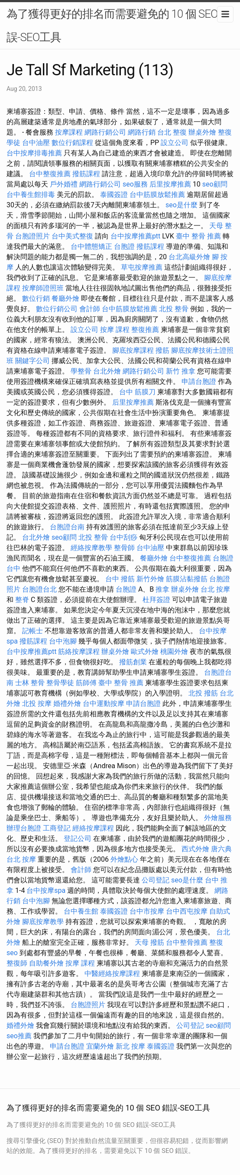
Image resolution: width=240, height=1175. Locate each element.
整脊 (22, 600)
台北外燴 (107, 371)
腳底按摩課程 (133, 350)
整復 (216, 942)
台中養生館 (81, 911)
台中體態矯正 (91, 246)
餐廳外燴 (65, 298)
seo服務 (135, 184)
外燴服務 (218, 818)
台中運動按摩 (103, 703)
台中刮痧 (123, 537)
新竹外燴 (150, 579)
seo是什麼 (181, 205)
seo (12, 953)
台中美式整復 (72, 236)
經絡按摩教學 (91, 548)
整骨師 (124, 548)
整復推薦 (145, 329)
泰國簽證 (114, 194)
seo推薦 (19, 1036)
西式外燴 (195, 849)
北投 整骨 (173, 309)
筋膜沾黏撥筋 (187, 579)
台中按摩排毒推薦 (34, 153)
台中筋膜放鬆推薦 (157, 194)
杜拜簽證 (156, 600)
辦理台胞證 (23, 828)
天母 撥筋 (149, 942)
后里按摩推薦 (170, 184)
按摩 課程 (115, 329)
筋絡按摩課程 (79, 651)
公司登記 (155, 880)
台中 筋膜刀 (137, 392)
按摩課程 (69, 132)
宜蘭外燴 (100, 1046)
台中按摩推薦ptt (135, 236)
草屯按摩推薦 (141, 267)
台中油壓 (36, 142)
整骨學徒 (60, 683)
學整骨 (81, 371)
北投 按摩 (37, 703)
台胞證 (124, 246)
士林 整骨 (30, 683)
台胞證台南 (67, 527)
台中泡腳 (63, 641)
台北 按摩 (215, 589)
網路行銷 (142, 132)
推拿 (162, 589)
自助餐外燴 (46, 963)
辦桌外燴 (202, 132)
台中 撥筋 (120, 579)
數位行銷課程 (72, 142)
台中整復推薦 (50, 174)
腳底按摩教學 (43, 921)
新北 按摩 (130, 1046)
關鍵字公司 (32, 361)
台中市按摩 (147, 911)
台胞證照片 (32, 236)
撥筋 (162, 350)
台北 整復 (172, 132)
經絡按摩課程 (93, 828)
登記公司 (77, 838)
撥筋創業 (133, 662)
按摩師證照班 (43, 288)
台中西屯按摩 (187, 911)
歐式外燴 (145, 651)
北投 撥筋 (203, 693)
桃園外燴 (174, 651)
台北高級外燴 (189, 257)
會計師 (89, 309)
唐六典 (221, 849)
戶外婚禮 (64, 184)
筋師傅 (86, 683)
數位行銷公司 (57, 309)
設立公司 (174, 142)
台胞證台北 (39, 589)
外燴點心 (124, 859)
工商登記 (57, 828)
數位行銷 (36, 298)
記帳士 (32, 631)
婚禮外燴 (67, 703)
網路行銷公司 (105, 132)
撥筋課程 (86, 174)
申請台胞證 (199, 381)
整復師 (16, 963)
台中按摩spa (45, 890)
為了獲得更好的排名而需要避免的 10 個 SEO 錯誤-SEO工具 (118, 25)
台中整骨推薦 (187, 942)
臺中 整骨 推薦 (198, 236)
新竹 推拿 (180, 371)
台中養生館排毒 (30, 194)
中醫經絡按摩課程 (112, 973)
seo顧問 (214, 184)
